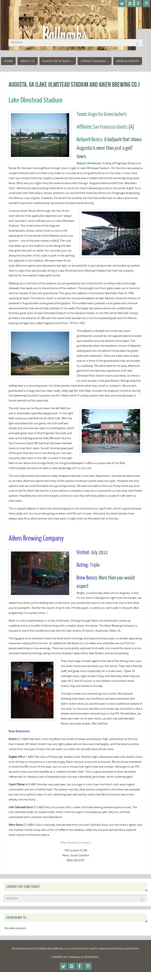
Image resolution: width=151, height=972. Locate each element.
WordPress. (91, 957)
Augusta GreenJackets (107, 114)
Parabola (74, 957)
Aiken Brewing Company (75, 842)
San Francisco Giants (110, 127)
